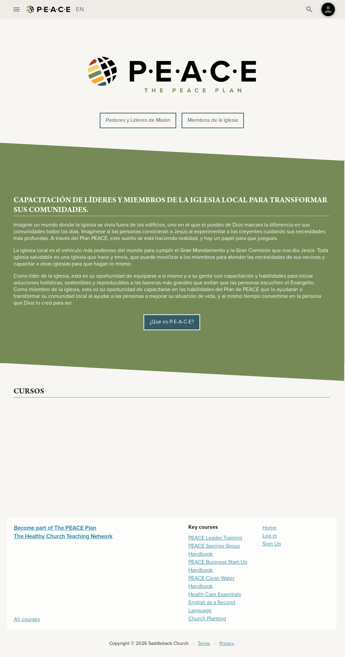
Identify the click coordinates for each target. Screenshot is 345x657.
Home (269, 527)
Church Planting (207, 618)
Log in (269, 535)
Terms (204, 643)
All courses (27, 619)
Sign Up (271, 544)
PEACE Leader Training (215, 537)
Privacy (226, 643)
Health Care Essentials (214, 594)
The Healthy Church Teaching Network (63, 536)
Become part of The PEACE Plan (55, 527)
